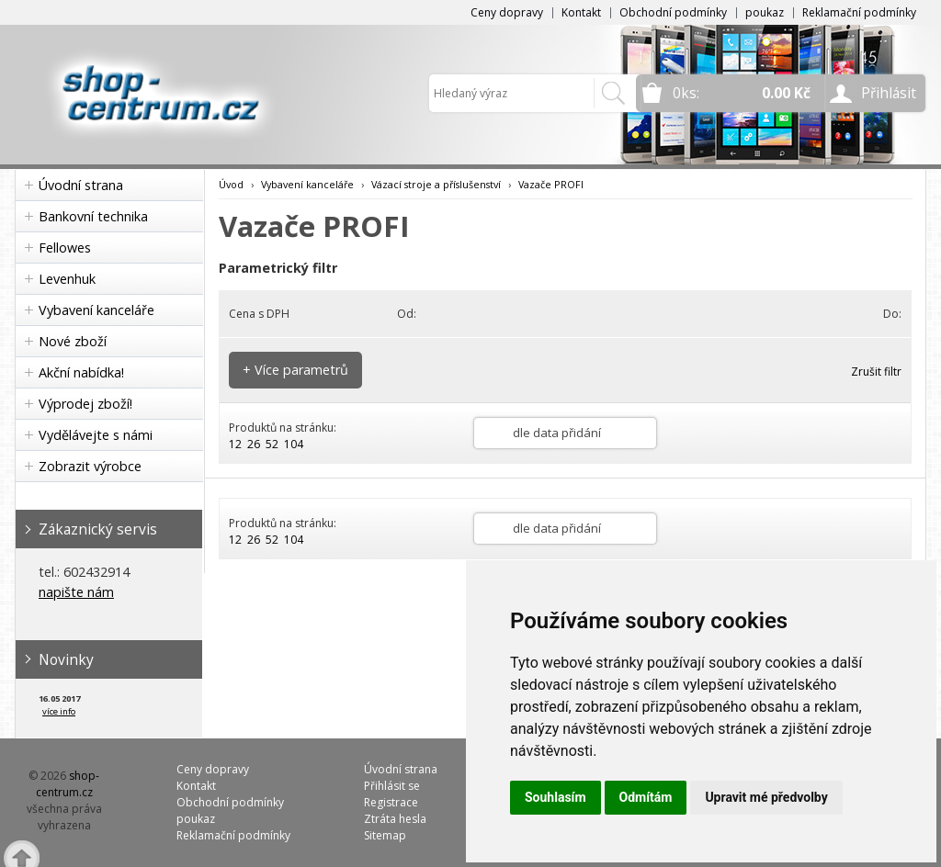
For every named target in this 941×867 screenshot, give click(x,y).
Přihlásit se (392, 786)
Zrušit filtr (876, 371)
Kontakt (581, 12)
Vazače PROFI (551, 184)
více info (58, 711)
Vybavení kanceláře (96, 310)
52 (272, 444)
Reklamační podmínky (859, 12)
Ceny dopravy (506, 12)
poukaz (764, 12)
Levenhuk (67, 278)
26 (253, 444)
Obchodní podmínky (673, 12)
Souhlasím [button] (555, 797)
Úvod (231, 184)
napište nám (76, 592)
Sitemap (385, 835)
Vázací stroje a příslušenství (436, 184)
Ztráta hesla (395, 819)
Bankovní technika (93, 216)
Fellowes (65, 247)
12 (235, 444)
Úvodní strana (81, 185)
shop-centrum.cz (68, 784)
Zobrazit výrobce (90, 466)
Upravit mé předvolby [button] (766, 797)
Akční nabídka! (81, 372)
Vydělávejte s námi (96, 435)
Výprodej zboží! (85, 403)
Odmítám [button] (646, 797)
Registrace (391, 802)
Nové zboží (73, 341)
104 (293, 444)
